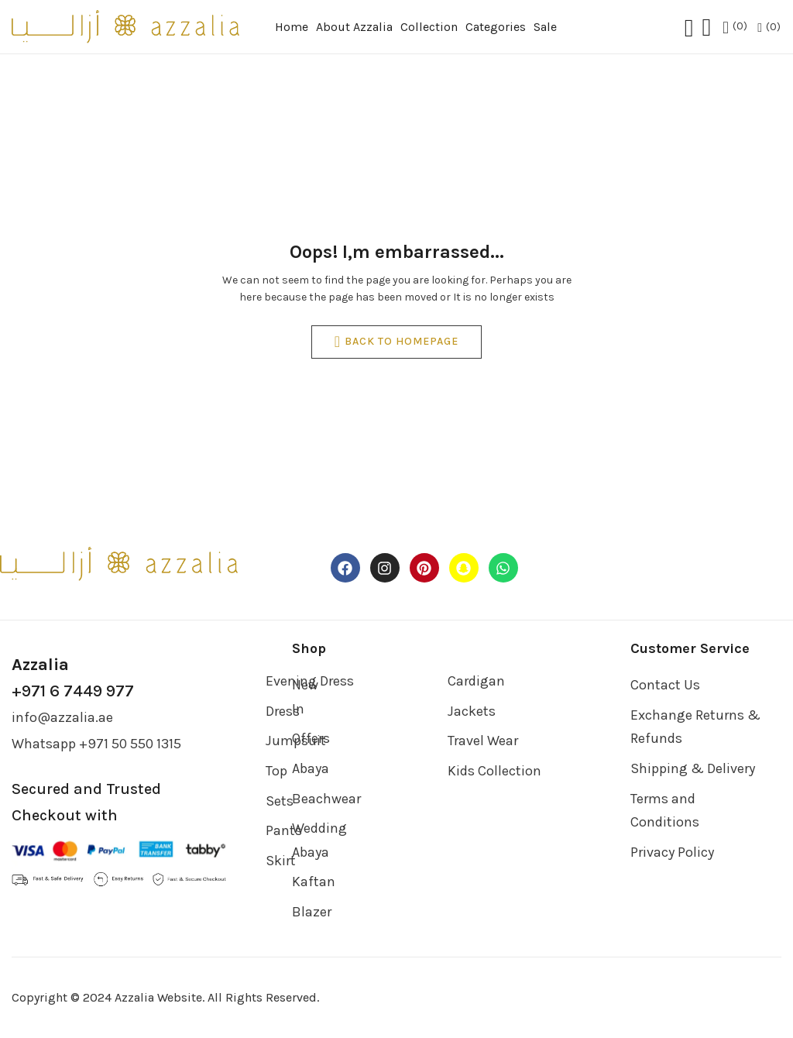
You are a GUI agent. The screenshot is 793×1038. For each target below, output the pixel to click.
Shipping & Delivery (692, 768)
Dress (283, 711)
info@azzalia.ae (62, 717)
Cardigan (476, 680)
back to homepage (396, 342)
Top (276, 770)
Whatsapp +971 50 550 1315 (96, 743)
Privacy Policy (672, 852)
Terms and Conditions (664, 810)
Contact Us (665, 684)
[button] (769, 27)
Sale (545, 26)
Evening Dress (310, 680)
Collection (429, 26)
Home (291, 26)
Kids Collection (494, 770)
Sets (280, 800)
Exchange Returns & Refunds (695, 727)
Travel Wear (483, 740)
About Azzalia (354, 26)
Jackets (472, 711)
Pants (284, 830)
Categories (495, 26)
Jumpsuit (296, 740)
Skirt (281, 860)
